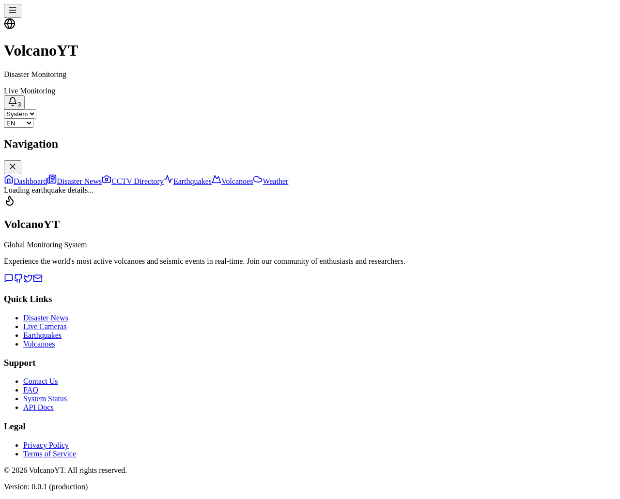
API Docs (38, 407)
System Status (45, 398)
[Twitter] (28, 280)
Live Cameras (44, 326)
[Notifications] (14, 102)
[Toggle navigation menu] (12, 11)
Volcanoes (39, 344)
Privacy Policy (46, 445)
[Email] (38, 280)
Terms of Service (49, 454)
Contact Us (40, 381)
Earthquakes (42, 335)
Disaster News (45, 318)
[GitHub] (18, 280)
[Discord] (9, 280)
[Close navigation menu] (12, 167)
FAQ (30, 390)
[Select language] (18, 123)
